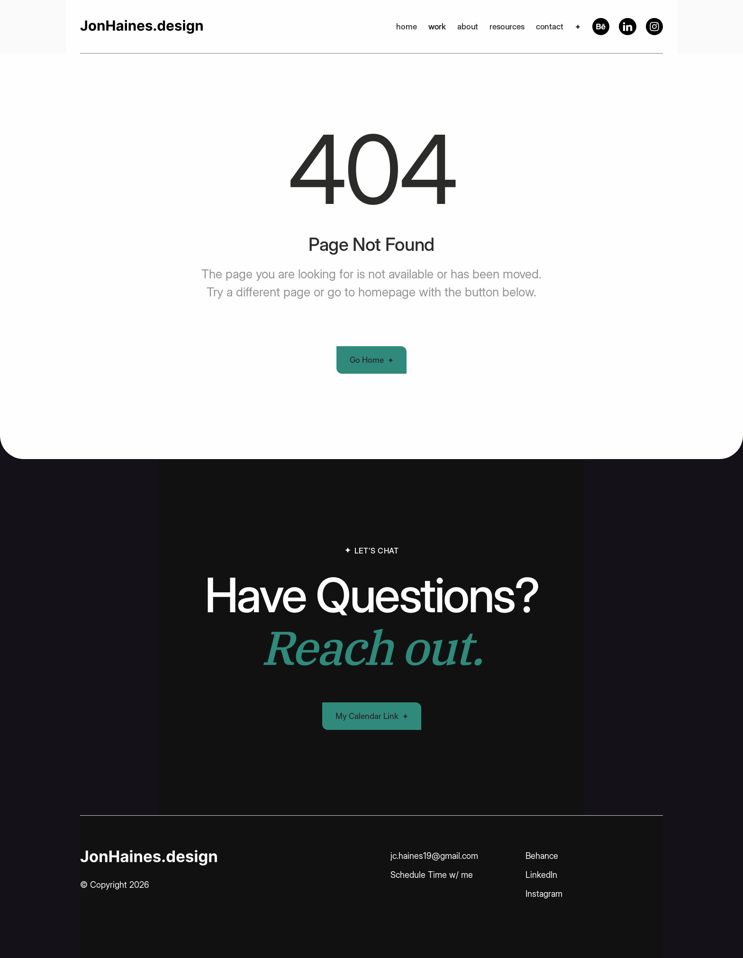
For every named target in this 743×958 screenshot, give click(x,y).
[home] (141, 26)
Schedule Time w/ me (431, 875)
